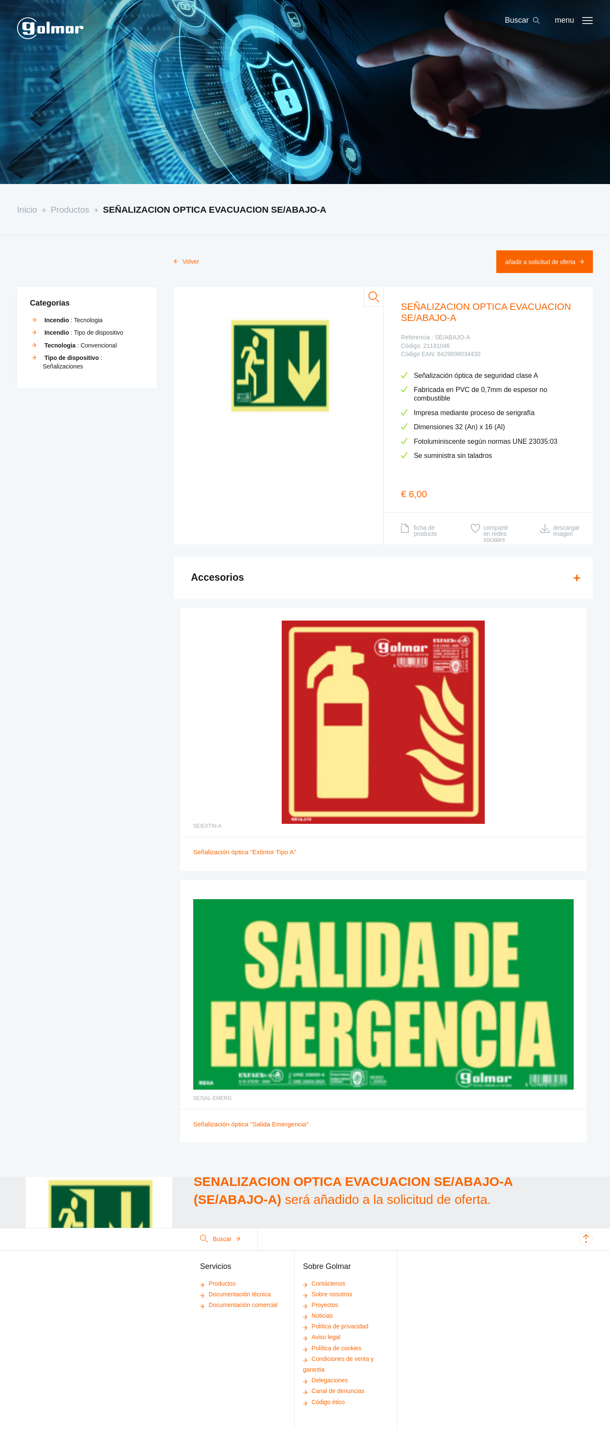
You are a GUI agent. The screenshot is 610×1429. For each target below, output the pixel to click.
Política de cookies (332, 1348)
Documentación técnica (235, 1294)
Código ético (324, 1402)
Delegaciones (325, 1380)
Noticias (318, 1315)
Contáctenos (324, 1283)
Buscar (220, 1239)
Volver (186, 261)
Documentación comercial (238, 1304)
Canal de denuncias (334, 1390)
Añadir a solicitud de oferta (544, 261)
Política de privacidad (335, 1326)
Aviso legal (321, 1337)
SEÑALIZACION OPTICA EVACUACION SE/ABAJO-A (215, 209)
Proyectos (320, 1304)
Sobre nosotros (327, 1294)
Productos (70, 209)
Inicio (27, 209)
